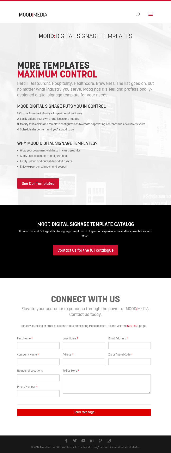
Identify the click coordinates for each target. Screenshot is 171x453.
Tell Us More (71, 370)
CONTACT (133, 326)
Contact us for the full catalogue (85, 250)
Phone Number (27, 386)
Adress (68, 354)
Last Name (70, 338)
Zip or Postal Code (120, 354)
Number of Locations (30, 370)
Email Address (118, 338)
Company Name (28, 354)
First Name (25, 338)
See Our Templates (38, 183)
